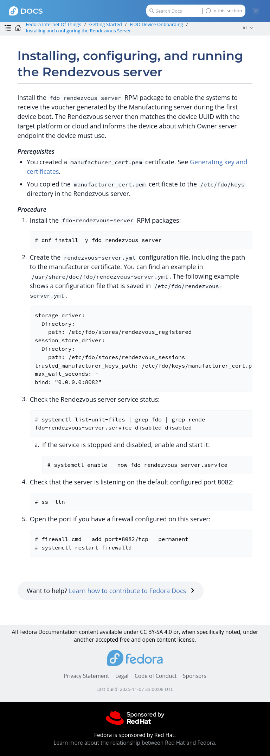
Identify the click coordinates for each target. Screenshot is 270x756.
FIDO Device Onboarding (156, 24)
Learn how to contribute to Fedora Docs (131, 590)
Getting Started (105, 24)
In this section (224, 11)
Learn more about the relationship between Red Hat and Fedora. (134, 743)
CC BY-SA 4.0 (156, 632)
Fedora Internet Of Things (53, 24)
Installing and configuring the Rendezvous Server (78, 30)
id (245, 27)
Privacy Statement (86, 676)
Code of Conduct (156, 676)
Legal (121, 676)
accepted (106, 639)
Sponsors (194, 676)
